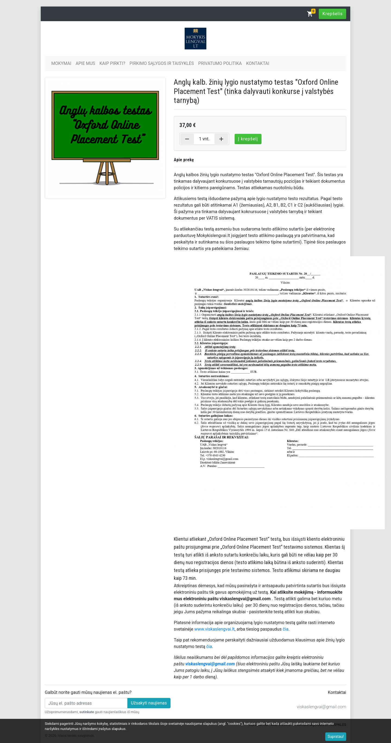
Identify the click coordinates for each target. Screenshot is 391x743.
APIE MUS (85, 63)
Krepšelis (332, 13)
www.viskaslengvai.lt (214, 629)
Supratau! (336, 736)
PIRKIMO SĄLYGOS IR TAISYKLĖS (162, 63)
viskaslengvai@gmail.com (321, 706)
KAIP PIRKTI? (112, 63)
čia (285, 629)
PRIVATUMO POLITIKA (220, 63)
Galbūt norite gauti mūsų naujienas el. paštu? (88, 692)
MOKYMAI (61, 63)
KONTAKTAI (257, 63)
